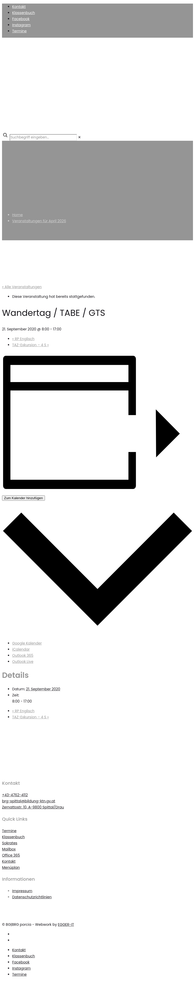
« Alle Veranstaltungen (22, 286)
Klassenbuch (23, 12)
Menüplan (11, 867)
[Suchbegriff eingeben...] (43, 137)
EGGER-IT (66, 924)
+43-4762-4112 (15, 794)
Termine (19, 31)
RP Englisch (23, 338)
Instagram (21, 24)
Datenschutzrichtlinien (32, 897)
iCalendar (21, 649)
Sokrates (9, 843)
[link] (79, 137)
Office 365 (11, 855)
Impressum (22, 890)
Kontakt (19, 6)
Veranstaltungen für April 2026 (39, 220)
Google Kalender (27, 643)
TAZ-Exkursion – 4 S (30, 344)
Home (17, 214)
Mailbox (9, 849)
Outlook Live (22, 661)
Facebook (20, 18)
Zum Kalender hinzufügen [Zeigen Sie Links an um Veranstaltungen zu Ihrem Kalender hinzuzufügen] (23, 498)
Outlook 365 (22, 655)
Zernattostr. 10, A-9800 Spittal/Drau (33, 807)
